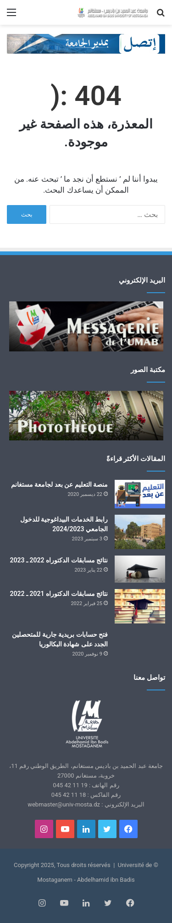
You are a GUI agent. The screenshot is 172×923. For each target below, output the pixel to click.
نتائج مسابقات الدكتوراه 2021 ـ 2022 (59, 593)
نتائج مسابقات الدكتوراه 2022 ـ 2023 (59, 560)
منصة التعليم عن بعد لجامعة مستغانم (59, 484)
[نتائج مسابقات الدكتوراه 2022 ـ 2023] (140, 569)
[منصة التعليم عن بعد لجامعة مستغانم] (140, 494)
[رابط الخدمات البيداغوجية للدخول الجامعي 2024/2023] (140, 532)
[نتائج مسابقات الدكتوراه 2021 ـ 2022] (140, 606)
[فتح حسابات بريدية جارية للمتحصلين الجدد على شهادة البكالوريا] (140, 645)
